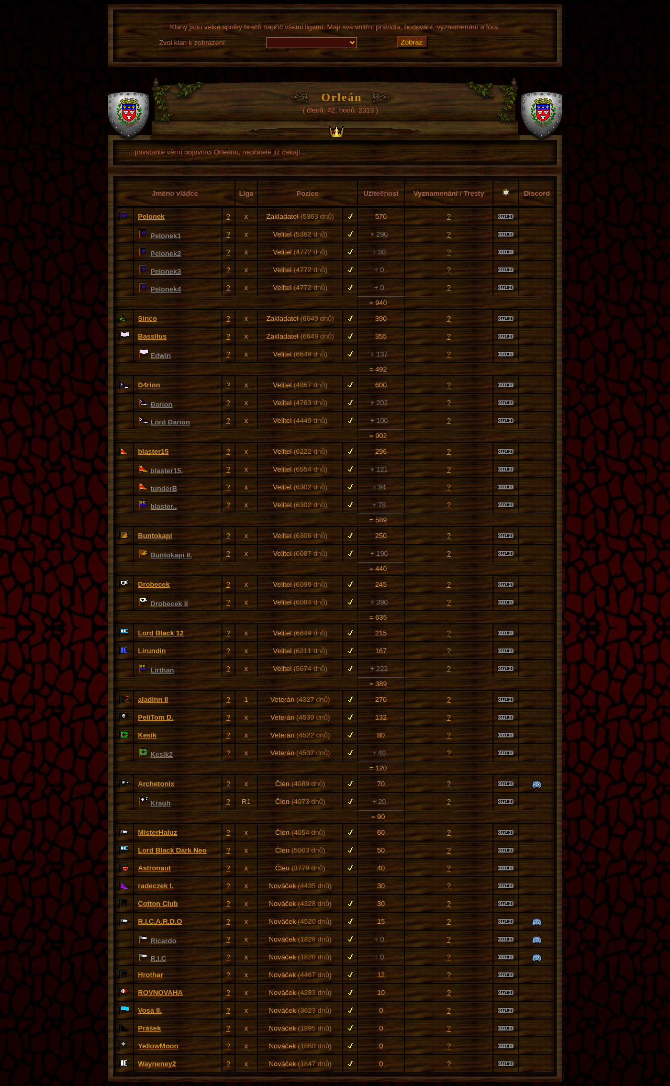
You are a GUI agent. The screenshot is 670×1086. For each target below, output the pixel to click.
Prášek (149, 1028)
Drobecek (154, 584)
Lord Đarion (170, 422)
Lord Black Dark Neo (172, 850)
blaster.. (163, 506)
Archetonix (156, 784)
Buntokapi (155, 536)
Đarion (161, 404)
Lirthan (162, 670)
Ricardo (163, 941)
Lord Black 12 (161, 633)
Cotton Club (158, 904)
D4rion (149, 385)
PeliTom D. (156, 717)
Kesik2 (161, 754)
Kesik (147, 735)
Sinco (147, 318)
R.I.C (158, 958)
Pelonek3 (165, 271)
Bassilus (152, 336)
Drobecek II (169, 604)
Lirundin (152, 651)
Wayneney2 (157, 1064)
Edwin (160, 356)
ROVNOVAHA (160, 993)
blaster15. (166, 471)
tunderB (163, 488)
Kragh (160, 803)
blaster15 (153, 451)
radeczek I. (156, 886)
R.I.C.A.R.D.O (160, 921)
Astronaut (154, 868)
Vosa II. (150, 1010)
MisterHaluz (157, 832)
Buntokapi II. (171, 555)
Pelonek (151, 216)
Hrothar (150, 975)
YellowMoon (158, 1046)
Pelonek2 (165, 253)
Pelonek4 (165, 289)
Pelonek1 (165, 236)
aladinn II (153, 699)
